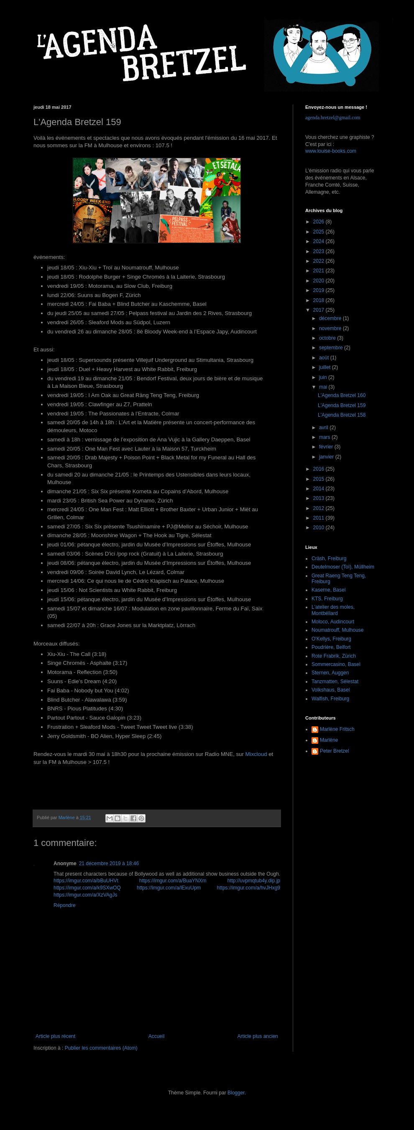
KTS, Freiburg (327, 599)
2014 (319, 489)
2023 (319, 251)
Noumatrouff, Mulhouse (338, 630)
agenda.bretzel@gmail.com (332, 117)
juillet (325, 367)
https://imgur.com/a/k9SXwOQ (87, 888)
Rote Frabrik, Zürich (334, 656)
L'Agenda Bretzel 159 (341, 405)
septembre (331, 348)
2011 (319, 518)
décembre (331, 318)
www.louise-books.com (330, 151)
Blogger (236, 1093)
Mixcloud (256, 754)
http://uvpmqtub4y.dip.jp (253, 881)
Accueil (156, 1036)
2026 (319, 222)
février (327, 447)
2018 (319, 300)
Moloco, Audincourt (333, 622)
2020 (319, 281)
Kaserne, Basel (328, 590)
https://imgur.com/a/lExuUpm (169, 888)
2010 (319, 527)
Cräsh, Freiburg (329, 558)
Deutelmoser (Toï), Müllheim (343, 567)
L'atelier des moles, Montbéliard (333, 610)
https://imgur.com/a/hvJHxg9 (248, 888)
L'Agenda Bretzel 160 (341, 395)
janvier (327, 457)
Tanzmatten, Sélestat (335, 681)
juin (323, 377)
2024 (319, 241)
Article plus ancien (258, 1036)
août (324, 358)
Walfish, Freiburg (330, 699)
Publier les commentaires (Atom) (101, 1048)
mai (324, 387)
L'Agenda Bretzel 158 (341, 415)
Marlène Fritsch (337, 729)
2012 (319, 508)
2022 (319, 261)
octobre (328, 338)
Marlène (329, 740)
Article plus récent (55, 1036)
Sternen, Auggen (330, 673)
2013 (319, 498)
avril (324, 427)
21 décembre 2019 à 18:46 (109, 863)
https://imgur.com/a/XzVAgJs (86, 895)
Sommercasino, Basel (336, 664)
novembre (331, 328)
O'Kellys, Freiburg (331, 639)
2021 (319, 271)
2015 (319, 479)
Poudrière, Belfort (331, 647)
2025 (319, 232)
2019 (319, 290)
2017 (319, 310)
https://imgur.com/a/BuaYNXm (173, 881)
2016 (319, 469)
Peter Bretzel (334, 751)
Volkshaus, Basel (331, 690)
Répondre (65, 905)
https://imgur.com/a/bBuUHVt (86, 881)
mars (325, 437)
